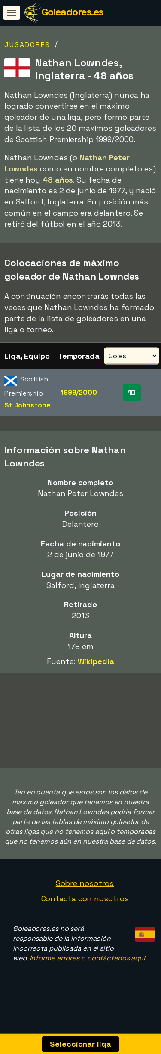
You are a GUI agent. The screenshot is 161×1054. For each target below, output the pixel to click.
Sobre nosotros (85, 892)
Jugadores (27, 44)
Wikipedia (96, 661)
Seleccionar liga (80, 1044)
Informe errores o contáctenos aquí (88, 966)
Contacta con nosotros (85, 907)
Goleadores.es (72, 11)
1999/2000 (79, 392)
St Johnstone (27, 405)
